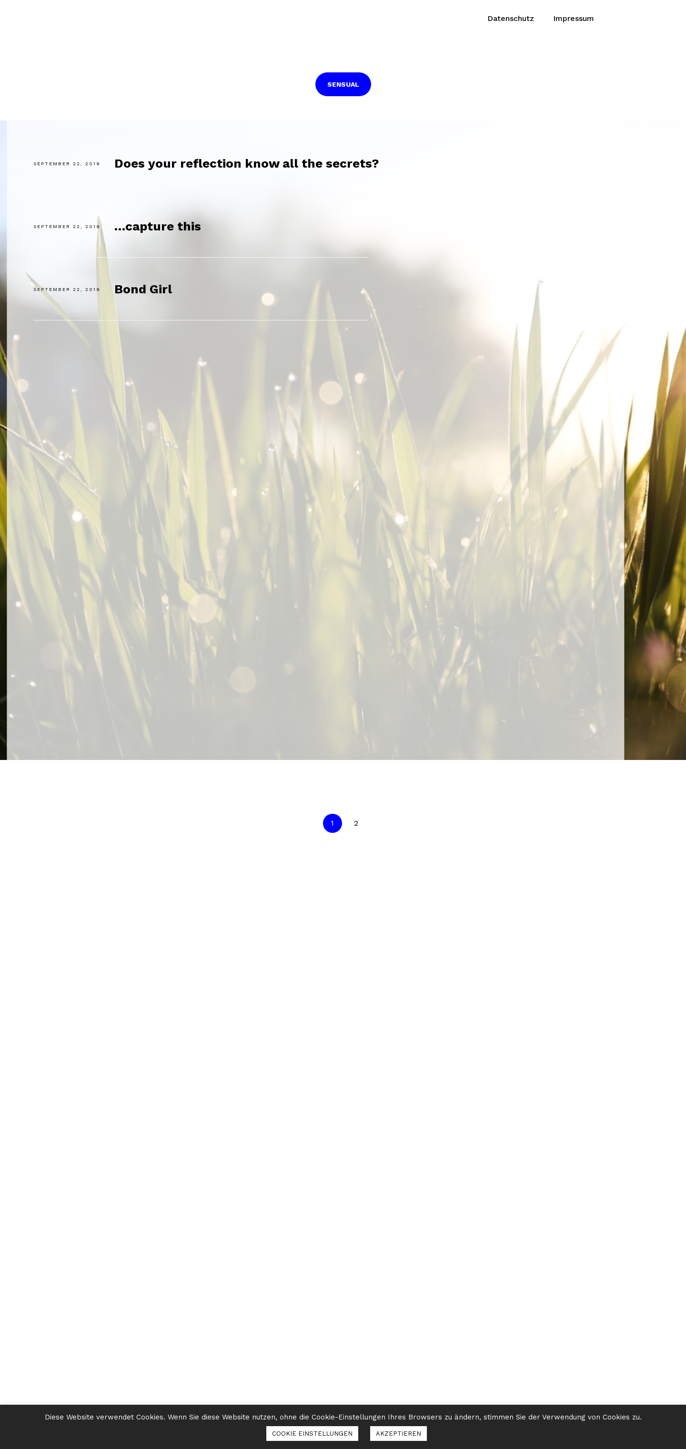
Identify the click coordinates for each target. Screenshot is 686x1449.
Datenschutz (510, 18)
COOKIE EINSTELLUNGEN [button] (312, 1433)
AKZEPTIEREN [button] (398, 1433)
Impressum (573, 18)
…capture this (157, 226)
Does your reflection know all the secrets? (246, 163)
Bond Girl (143, 289)
